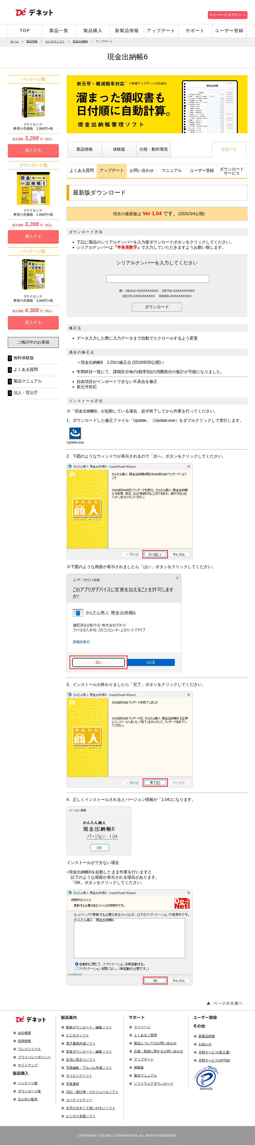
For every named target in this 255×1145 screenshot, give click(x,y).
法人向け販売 (28, 1099)
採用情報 (24, 1041)
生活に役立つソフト (81, 1060)
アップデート (161, 30)
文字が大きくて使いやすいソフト (90, 1108)
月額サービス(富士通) (214, 1052)
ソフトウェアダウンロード (153, 1083)
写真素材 (72, 1084)
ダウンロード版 (29, 1091)
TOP (25, 30)
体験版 (119, 149)
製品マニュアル (28, 381)
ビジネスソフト (55, 41)
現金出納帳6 (80, 41)
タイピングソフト (79, 1076)
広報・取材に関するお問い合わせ (158, 1051)
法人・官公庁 (26, 392)
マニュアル (172, 170)
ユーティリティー (79, 1100)
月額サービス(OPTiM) (214, 1060)
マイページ (142, 1027)
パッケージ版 (28, 1083)
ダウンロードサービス (232, 171)
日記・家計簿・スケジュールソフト (92, 1092)
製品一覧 (59, 30)
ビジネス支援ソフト (81, 1116)
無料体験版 (24, 358)
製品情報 (32, 41)
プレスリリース (29, 1049)
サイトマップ (28, 1065)
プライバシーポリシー (34, 1057)
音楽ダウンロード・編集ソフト (89, 1051)
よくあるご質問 (145, 1035)
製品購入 (93, 30)
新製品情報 (127, 30)
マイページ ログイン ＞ (227, 15)
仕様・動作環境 (153, 149)
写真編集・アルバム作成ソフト (89, 1068)
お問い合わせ (142, 170)
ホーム (14, 41)
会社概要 (24, 1033)
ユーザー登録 (229, 30)
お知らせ (205, 1044)
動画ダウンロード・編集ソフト (89, 1027)
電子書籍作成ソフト (81, 1043)
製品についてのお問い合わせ (155, 1043)
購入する (33, 150)
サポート (195, 30)
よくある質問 (82, 170)
